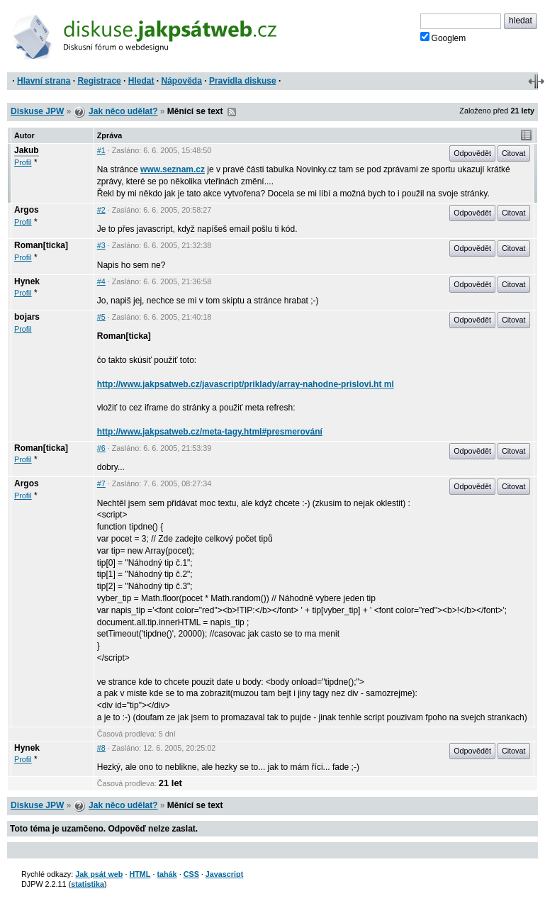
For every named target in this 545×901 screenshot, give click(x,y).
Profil (23, 162)
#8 (101, 748)
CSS (191, 874)
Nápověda (182, 81)
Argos (26, 210)
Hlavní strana (43, 81)
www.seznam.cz (172, 169)
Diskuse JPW (37, 111)
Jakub (26, 150)
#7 (101, 483)
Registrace (98, 81)
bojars (27, 317)
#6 (101, 448)
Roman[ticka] (41, 245)
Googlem (443, 37)
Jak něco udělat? (123, 111)
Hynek (27, 281)
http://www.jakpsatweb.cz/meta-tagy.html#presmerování (209, 432)
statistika (87, 884)
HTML (139, 874)
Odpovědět (472, 153)
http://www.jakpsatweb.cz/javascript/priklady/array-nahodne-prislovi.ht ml (245, 384)
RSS (231, 112)
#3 (101, 245)
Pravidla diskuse (242, 81)
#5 (101, 317)
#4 (101, 281)
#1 (101, 150)
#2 (101, 210)
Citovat (514, 153)
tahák (166, 874)
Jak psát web (99, 874)
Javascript (224, 874)
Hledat (141, 81)
